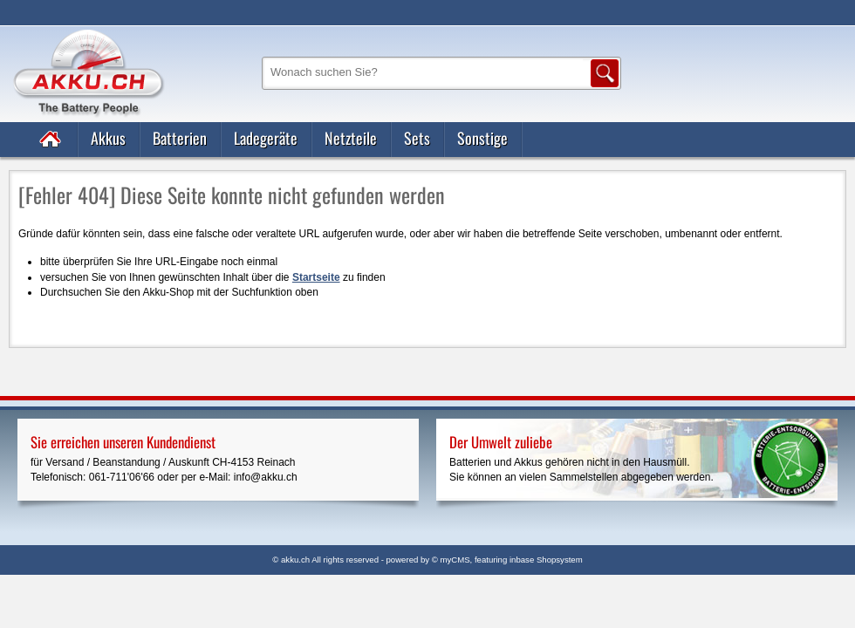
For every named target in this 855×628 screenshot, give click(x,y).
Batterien (180, 137)
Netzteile (351, 137)
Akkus (108, 137)
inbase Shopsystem (546, 559)
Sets (417, 137)
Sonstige (482, 137)
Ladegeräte (266, 137)
